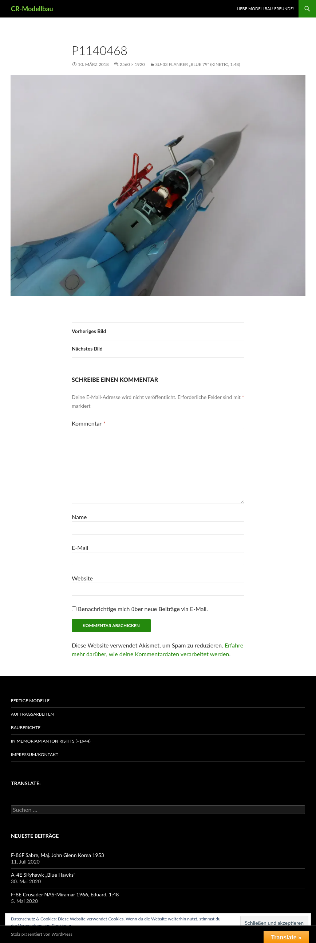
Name (79, 516)
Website (82, 578)
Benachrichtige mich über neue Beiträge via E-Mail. (143, 608)
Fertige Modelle (30, 700)
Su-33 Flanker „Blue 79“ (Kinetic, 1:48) (197, 64)
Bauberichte (25, 727)
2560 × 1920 (132, 64)
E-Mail (80, 547)
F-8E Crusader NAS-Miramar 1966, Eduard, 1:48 (65, 894)
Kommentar (89, 423)
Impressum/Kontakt (34, 754)
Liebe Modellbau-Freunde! (265, 8)
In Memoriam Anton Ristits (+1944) (51, 741)
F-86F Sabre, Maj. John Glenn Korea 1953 (57, 855)
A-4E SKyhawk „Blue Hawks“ (43, 875)
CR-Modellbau (32, 9)
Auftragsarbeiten (32, 714)
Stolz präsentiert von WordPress (41, 934)
